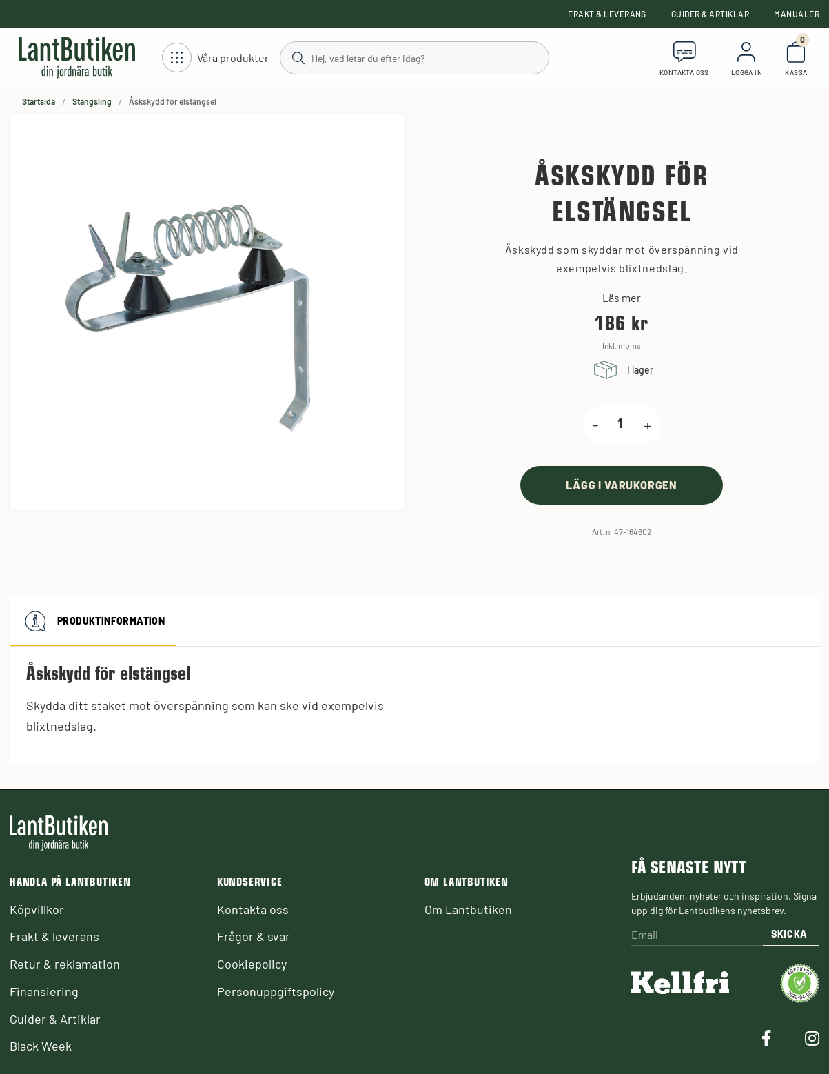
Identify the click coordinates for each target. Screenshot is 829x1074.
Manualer (796, 14)
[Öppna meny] (215, 58)
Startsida (38, 101)
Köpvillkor (37, 909)
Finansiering (44, 991)
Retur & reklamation (65, 963)
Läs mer (621, 297)
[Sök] (414, 57)
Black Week (41, 1045)
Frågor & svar (253, 936)
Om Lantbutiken (468, 909)
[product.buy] (621, 485)
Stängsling (92, 101)
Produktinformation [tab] (93, 621)
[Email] (697, 935)
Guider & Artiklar (710, 14)
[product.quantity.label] (621, 424)
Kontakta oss (253, 909)
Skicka (789, 934)
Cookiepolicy (252, 963)
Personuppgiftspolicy (275, 991)
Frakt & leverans (607, 14)
